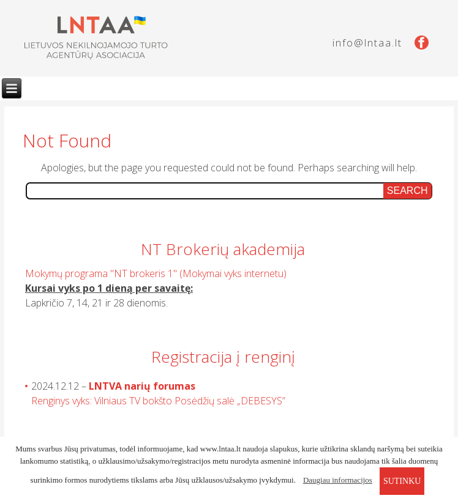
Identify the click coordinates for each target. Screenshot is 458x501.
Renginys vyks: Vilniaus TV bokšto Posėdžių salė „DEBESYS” (158, 400)
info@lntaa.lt (367, 43)
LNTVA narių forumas (142, 386)
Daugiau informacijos (337, 479)
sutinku (402, 481)
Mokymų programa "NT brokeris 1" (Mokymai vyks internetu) (156, 273)
